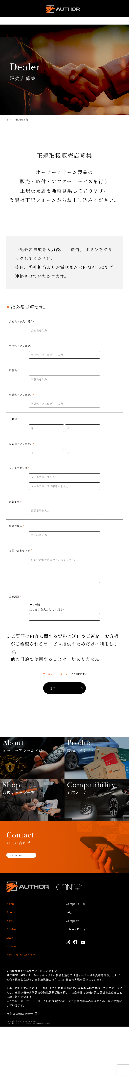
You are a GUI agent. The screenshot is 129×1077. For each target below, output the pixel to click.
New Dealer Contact (27, 1005)
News (11, 971)
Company (75, 971)
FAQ (70, 962)
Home (12, 954)
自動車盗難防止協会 (20, 1064)
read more (20, 907)
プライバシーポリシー (56, 674)
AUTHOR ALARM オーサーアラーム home (62, 11)
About (12, 962)
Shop (11, 988)
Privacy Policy (80, 979)
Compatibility (80, 954)
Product (14, 979)
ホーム (9, 119)
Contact (14, 996)
